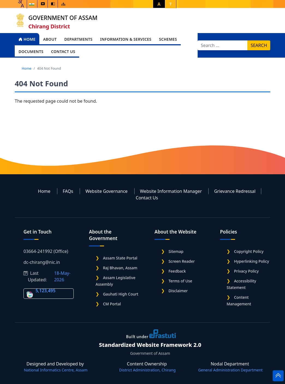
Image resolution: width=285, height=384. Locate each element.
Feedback (177, 271)
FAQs (68, 191)
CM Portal (112, 303)
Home (27, 39)
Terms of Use (180, 280)
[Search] (223, 45)
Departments (78, 39)
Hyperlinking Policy (251, 261)
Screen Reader (181, 261)
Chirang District (49, 26)
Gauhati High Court (120, 294)
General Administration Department (230, 370)
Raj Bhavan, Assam (120, 267)
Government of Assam (62, 18)
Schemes (168, 39)
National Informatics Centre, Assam (55, 370)
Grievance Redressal (235, 191)
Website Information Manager (171, 191)
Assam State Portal (120, 258)
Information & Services (126, 39)
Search (259, 45)
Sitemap (175, 251)
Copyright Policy (248, 251)
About (50, 39)
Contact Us (63, 51)
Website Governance (106, 191)
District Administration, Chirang (147, 370)
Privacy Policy (246, 271)
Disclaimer (178, 290)
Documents (31, 51)
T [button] (171, 4)
